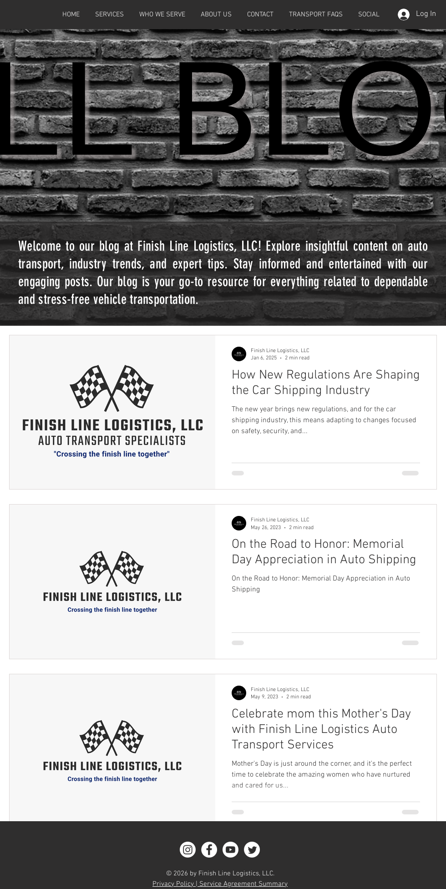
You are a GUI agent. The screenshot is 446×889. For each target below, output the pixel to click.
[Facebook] (209, 850)
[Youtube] (230, 850)
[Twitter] (252, 850)
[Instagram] (188, 850)
